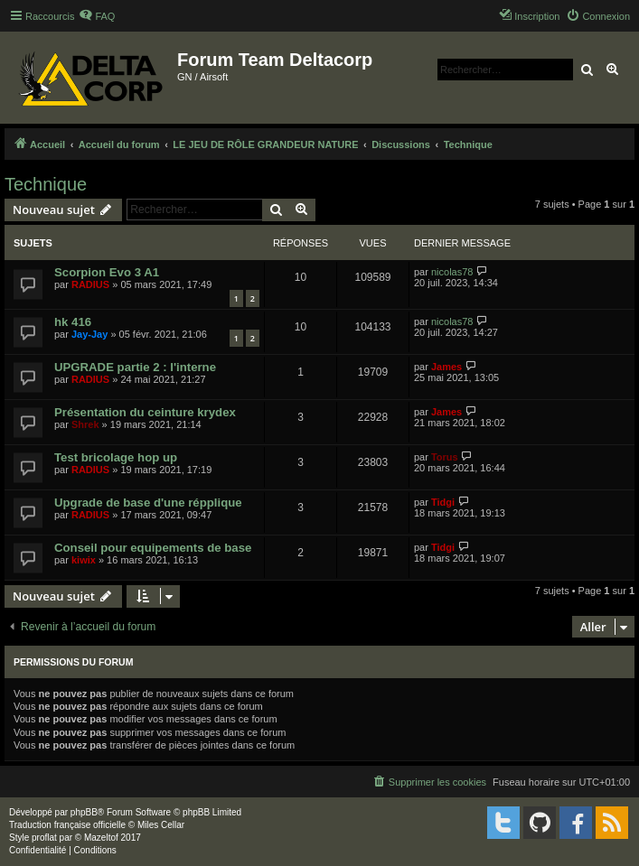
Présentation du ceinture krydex (145, 412)
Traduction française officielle (67, 825)
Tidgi (443, 502)
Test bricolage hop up (115, 457)
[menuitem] (97, 16)
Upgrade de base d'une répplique (148, 502)
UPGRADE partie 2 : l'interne (135, 367)
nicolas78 (452, 271)
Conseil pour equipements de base (152, 547)
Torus (444, 457)
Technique (46, 184)
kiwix (83, 559)
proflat (44, 838)
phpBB (84, 812)
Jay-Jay (89, 334)
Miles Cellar (160, 825)
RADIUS (90, 284)
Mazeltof (101, 838)
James (446, 366)
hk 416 (72, 322)
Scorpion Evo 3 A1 (106, 272)
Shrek (85, 424)
